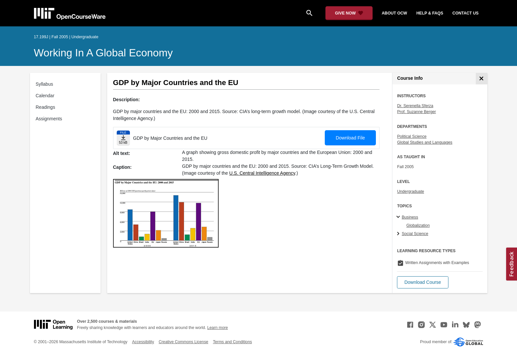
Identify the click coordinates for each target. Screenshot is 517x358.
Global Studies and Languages (424, 142)
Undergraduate (410, 191)
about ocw (394, 13)
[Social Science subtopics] (399, 234)
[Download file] (123, 138)
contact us (465, 13)
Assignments (49, 118)
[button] (422, 282)
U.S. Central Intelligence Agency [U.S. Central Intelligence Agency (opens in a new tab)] (262, 173)
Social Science (415, 233)
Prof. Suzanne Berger (416, 111)
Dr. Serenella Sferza (415, 106)
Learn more (217, 327)
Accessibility (143, 342)
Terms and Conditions (232, 342)
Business (410, 217)
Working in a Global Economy (103, 53)
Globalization (418, 225)
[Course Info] (481, 78)
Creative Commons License (183, 342)
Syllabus (44, 84)
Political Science (411, 136)
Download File (350, 137)
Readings (45, 107)
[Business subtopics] (399, 217)
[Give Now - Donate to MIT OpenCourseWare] (349, 13)
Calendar (45, 95)
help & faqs (429, 13)
